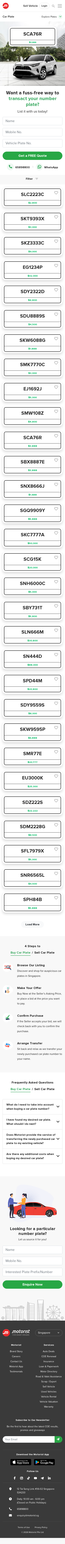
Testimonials (16, 1371)
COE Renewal (48, 1356)
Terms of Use (24, 1527)
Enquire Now (32, 1284)
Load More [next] (32, 924)
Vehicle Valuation (49, 1401)
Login (44, 5)
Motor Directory (48, 1371)
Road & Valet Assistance (49, 1376)
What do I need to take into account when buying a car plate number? (32, 1107)
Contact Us (16, 1361)
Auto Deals (49, 1351)
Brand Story (16, 1351)
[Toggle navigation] (60, 17)
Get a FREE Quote (32, 156)
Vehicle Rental (48, 1396)
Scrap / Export (48, 1381)
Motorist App (16, 1366)
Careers (16, 1356)
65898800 (18, 167)
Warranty (48, 1406)
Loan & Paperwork (49, 1366)
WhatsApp (47, 167)
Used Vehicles (49, 1391)
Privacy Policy (41, 1527)
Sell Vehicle (30, 6)
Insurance (49, 1361)
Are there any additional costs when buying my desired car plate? (32, 1156)
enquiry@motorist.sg (28, 1515)
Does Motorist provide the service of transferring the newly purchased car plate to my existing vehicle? (32, 1139)
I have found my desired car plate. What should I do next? (32, 1122)
